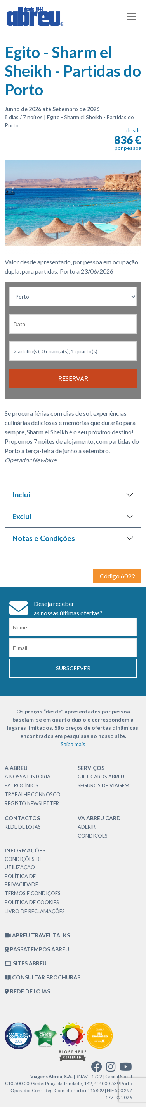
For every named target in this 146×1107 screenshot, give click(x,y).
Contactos (22, 818)
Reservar (73, 378)
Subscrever (73, 668)
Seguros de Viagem (103, 785)
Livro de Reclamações (35, 911)
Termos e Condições (33, 893)
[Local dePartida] (73, 296)
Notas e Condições (43, 538)
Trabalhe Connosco (33, 794)
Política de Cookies (32, 902)
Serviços (91, 767)
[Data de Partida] (73, 324)
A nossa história (27, 776)
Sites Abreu (26, 963)
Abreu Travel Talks (37, 935)
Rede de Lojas (23, 827)
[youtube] (126, 1068)
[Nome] (73, 627)
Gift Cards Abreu (101, 776)
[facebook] (96, 1068)
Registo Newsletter (32, 803)
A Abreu (16, 767)
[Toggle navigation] (131, 16)
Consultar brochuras (42, 977)
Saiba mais (73, 744)
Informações (25, 850)
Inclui (21, 494)
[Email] (73, 647)
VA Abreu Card (99, 818)
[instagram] (111, 1068)
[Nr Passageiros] (73, 351)
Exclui (21, 516)
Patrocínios (21, 785)
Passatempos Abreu (37, 949)
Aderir (87, 827)
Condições (93, 836)
